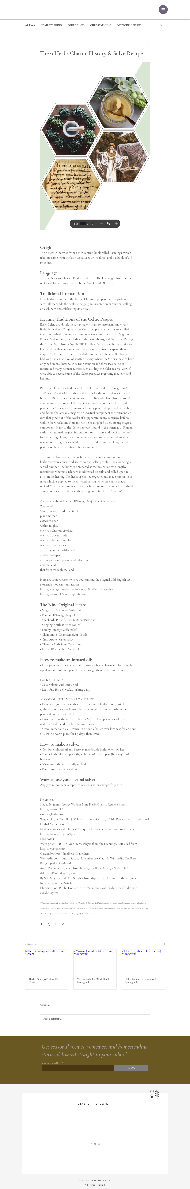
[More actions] (148, 45)
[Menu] (163, 9)
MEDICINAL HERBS (129, 25)
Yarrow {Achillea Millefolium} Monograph (93, 980)
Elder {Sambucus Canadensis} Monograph (140, 980)
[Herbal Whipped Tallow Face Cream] (46, 962)
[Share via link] (63, 924)
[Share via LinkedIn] (56, 924)
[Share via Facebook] (41, 924)
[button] (161, 25)
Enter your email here (52, 1063)
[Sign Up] (131, 1068)
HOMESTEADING (51, 25)
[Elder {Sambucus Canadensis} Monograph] (143, 962)
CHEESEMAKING (100, 25)
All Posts (30, 25)
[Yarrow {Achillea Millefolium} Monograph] (95, 962)
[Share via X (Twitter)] (48, 924)
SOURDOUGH (76, 25)
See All (162, 944)
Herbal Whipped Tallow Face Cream (44, 980)
